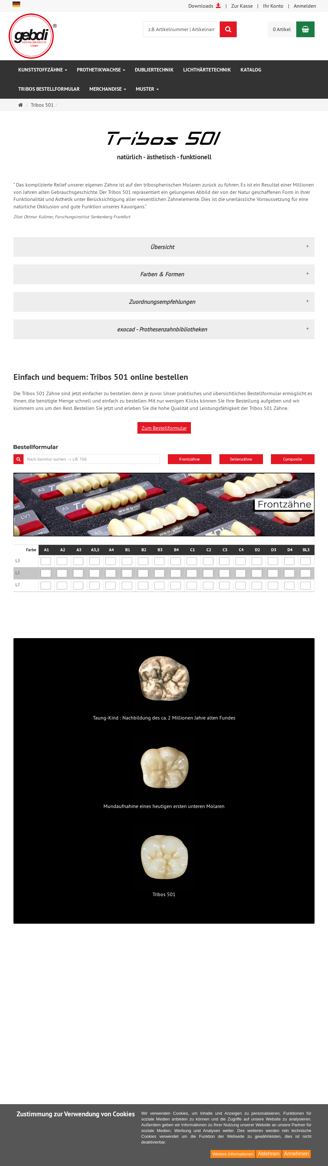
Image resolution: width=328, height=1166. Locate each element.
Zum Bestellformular (164, 428)
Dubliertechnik (154, 69)
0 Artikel (282, 29)
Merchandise (107, 89)
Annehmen (296, 1153)
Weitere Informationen (232, 1154)
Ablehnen (269, 1153)
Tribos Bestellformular (49, 89)
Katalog (251, 69)
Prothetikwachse (101, 69)
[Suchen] (228, 29)
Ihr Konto (273, 6)
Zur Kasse (242, 6)
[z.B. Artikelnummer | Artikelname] (181, 29)
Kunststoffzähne (42, 69)
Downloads (204, 6)
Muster (147, 89)
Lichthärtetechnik (207, 69)
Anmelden (305, 6)
